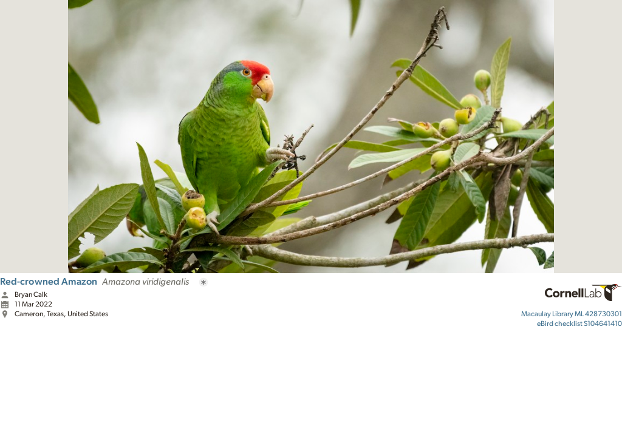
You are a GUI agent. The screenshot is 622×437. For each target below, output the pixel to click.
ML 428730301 (571, 313)
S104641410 (579, 323)
